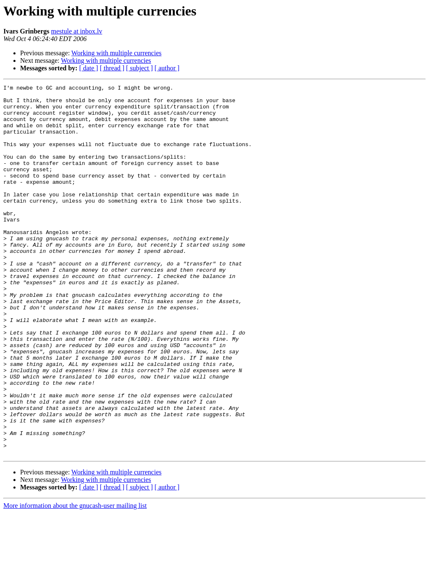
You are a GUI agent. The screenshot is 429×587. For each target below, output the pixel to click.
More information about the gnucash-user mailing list (75, 579)
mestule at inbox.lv (76, 31)
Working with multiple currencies (116, 53)
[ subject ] (139, 68)
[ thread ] (112, 68)
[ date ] (88, 68)
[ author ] (167, 68)
